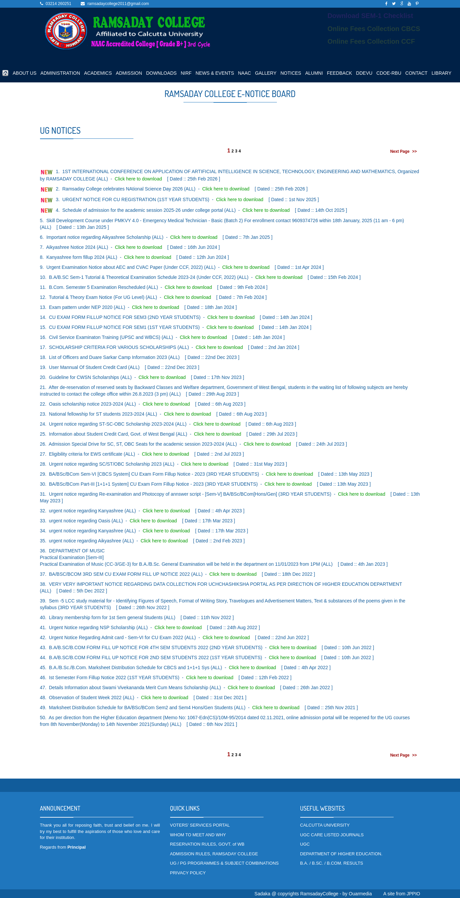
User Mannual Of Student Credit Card (88, 367)
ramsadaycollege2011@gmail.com (118, 3)
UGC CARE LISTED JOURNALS (332, 834)
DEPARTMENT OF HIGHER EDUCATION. (341, 853)
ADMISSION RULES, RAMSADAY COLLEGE (214, 853)
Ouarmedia (360, 893)
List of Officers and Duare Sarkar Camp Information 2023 (108, 357)
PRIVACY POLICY (188, 872)
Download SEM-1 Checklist (370, 15)
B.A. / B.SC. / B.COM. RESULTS (331, 863)
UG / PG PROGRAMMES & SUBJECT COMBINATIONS (224, 863)
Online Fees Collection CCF (371, 41)
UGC (305, 844)
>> (414, 151)
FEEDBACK (339, 73)
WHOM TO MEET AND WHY (198, 834)
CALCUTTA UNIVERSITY (325, 825)
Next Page (400, 151)
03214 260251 (58, 3)
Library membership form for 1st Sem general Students (106, 617)
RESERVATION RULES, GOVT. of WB (207, 844)
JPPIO (413, 893)
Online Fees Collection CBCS (374, 28)
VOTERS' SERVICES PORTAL (200, 825)
